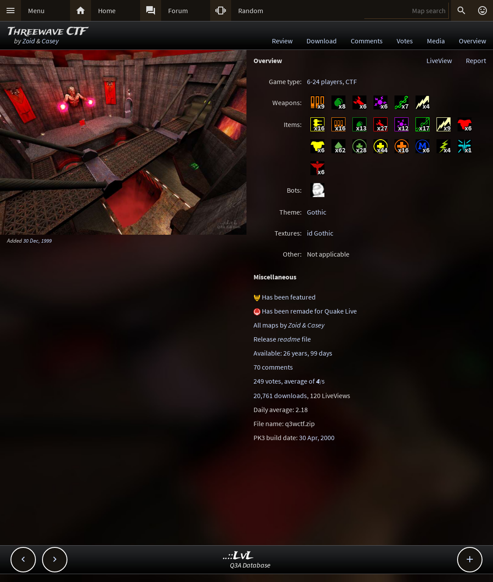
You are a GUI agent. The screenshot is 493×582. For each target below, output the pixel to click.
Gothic (316, 212)
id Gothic (320, 233)
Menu (36, 10)
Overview (472, 40)
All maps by (289, 325)
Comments (367, 40)
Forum (178, 10)
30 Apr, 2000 (317, 437)
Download (321, 40)
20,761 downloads (280, 395)
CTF (351, 81)
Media (436, 40)
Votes (405, 40)
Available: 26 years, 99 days (293, 353)
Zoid (28, 40)
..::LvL (238, 556)
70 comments (273, 367)
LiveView (439, 60)
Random (250, 10)
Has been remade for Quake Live (309, 311)
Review (282, 40)
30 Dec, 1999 (37, 240)
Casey (50, 40)
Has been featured (289, 297)
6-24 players (324, 81)
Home (107, 10)
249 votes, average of (289, 381)
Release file (282, 339)
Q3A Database (250, 565)
